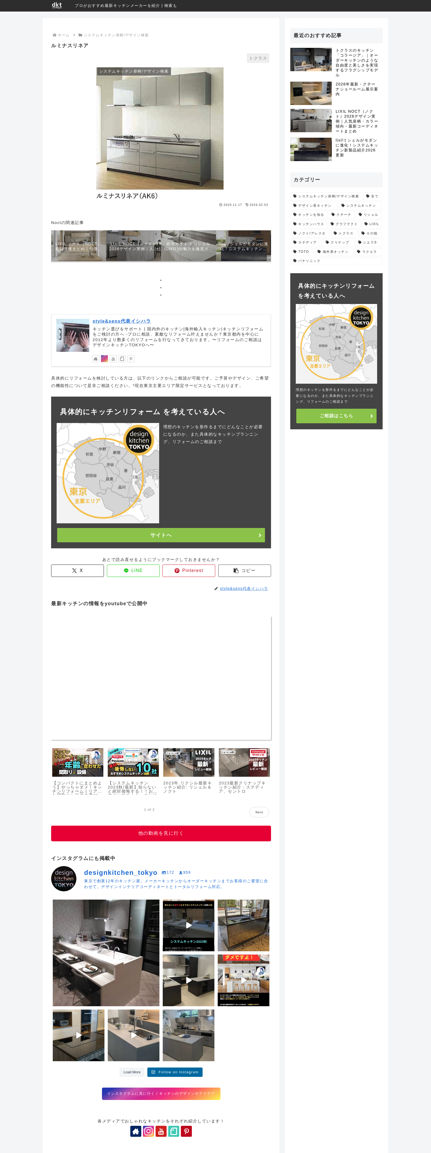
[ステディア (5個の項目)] (306, 243)
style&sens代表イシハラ (122, 321)
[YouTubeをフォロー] (113, 358)
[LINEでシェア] (133, 571)
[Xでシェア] (77, 571)
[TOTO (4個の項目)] (302, 252)
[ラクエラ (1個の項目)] (368, 252)
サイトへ (161, 535)
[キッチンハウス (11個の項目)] (309, 224)
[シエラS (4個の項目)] (369, 243)
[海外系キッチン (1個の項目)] (334, 252)
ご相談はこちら (336, 415)
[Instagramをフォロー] (104, 358)
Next (259, 812)
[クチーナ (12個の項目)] (342, 215)
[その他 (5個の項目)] (370, 234)
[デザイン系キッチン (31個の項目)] (314, 206)
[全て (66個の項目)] (373, 196)
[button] (244, 571)
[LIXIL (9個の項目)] (372, 224)
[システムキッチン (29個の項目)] (360, 206)
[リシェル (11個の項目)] (369, 215)
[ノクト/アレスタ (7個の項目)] (310, 234)
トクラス (258, 58)
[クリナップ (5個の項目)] (339, 243)
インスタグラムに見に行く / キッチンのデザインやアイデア (161, 1093)
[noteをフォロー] (122, 358)
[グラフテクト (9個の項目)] (344, 224)
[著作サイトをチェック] (95, 358)
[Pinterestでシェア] (188, 571)
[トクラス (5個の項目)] (344, 234)
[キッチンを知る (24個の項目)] (309, 215)
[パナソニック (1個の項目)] (336, 261)
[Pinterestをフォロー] (130, 358)
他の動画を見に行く (161, 833)
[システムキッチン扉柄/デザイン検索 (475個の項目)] (327, 196)
